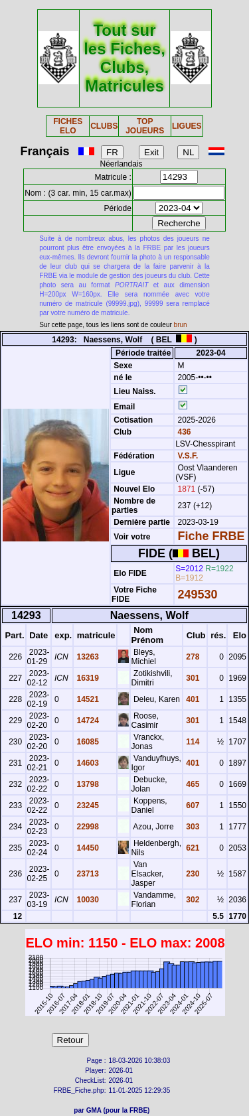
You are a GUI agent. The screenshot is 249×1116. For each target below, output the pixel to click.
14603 (86, 763)
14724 (86, 720)
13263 (86, 657)
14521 (86, 699)
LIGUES (187, 126)
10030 (86, 899)
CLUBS (104, 126)
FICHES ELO (67, 126)
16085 (86, 741)
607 (191, 805)
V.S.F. (188, 455)
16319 (86, 678)
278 (191, 657)
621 (191, 848)
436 (183, 432)
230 (191, 873)
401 (191, 699)
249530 (198, 594)
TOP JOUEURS (144, 126)
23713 (86, 873)
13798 (86, 784)
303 (191, 826)
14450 (86, 848)
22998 (86, 826)
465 (191, 784)
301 (191, 678)
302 (191, 899)
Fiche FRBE (211, 536)
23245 (86, 805)
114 (191, 741)
